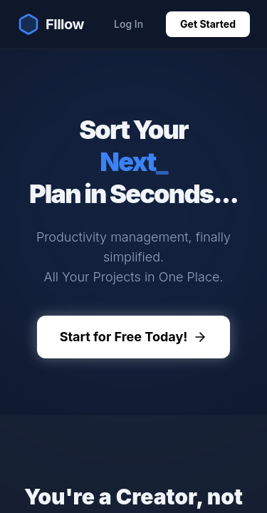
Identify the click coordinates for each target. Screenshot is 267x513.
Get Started (208, 24)
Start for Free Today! (134, 336)
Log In (128, 24)
